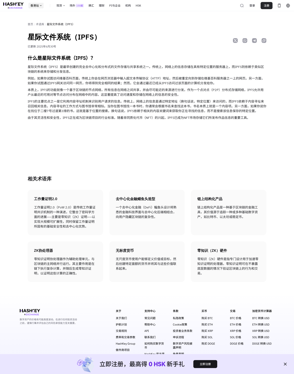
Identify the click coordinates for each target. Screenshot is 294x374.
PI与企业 (115, 5)
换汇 (91, 5)
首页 (30, 24)
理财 (101, 5)
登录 (252, 5)
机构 (128, 5)
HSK (138, 5)
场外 (77, 5)
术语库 (40, 24)
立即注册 (205, 364)
